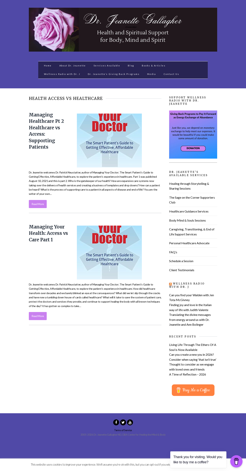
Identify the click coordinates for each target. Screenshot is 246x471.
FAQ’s (173, 252)
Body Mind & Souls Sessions (187, 220)
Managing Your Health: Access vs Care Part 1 (48, 233)
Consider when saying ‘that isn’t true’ (192, 359)
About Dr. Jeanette (72, 65)
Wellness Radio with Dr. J (62, 74)
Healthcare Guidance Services (189, 211)
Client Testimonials (181, 270)
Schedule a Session (181, 261)
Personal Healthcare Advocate (189, 243)
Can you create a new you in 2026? (191, 354)
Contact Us (171, 74)
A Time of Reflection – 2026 (187, 374)
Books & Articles (153, 65)
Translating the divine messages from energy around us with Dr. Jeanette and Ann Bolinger (190, 319)
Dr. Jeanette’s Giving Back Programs (114, 74)
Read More (38, 204)
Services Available (107, 65)
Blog (131, 65)
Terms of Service (123, 430)
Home (48, 65)
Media (151, 74)
